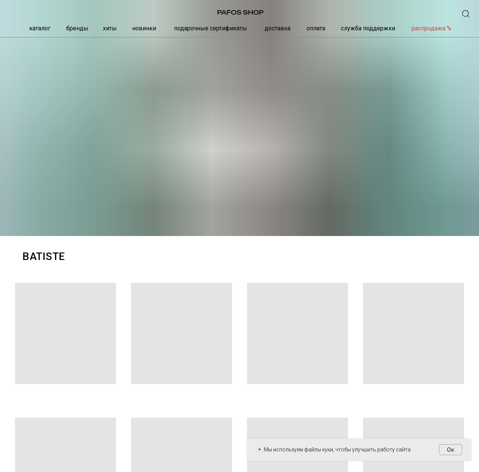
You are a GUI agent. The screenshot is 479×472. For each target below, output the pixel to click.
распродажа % (431, 28)
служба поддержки (368, 28)
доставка (277, 28)
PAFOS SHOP (240, 12)
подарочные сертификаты (210, 28)
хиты (110, 28)
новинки (144, 28)
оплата (315, 28)
